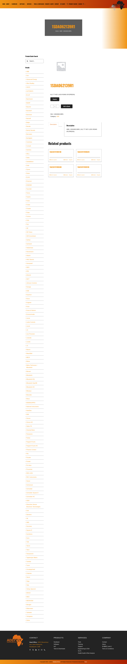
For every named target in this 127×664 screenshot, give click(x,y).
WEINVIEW (29, 600)
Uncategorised (30, 569)
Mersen (28, 371)
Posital (28, 461)
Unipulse (29, 573)
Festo (28, 200)
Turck (28, 565)
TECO (28, 546)
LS (27, 345)
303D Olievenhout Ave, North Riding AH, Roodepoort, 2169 (38, 644)
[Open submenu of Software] (25, 4)
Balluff (28, 103)
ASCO (28, 87)
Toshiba (28, 561)
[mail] (41, 649)
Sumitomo (29, 534)
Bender (28, 126)
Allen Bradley (30, 83)
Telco (28, 549)
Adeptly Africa (56, 661)
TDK (27, 542)
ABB (58, 116)
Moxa (28, 398)
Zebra (28, 620)
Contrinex (29, 142)
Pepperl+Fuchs (30, 442)
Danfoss (28, 150)
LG (27, 330)
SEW (27, 500)
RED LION (29, 473)
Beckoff (28, 118)
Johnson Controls (31, 283)
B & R (28, 95)
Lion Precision (30, 334)
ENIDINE (29, 185)
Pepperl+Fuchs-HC (32, 445)
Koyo (27, 306)
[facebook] (30, 649)
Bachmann (29, 99)
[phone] (44, 649)
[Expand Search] (85, 4)
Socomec (29, 526)
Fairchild (29, 189)
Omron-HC (29, 422)
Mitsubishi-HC (30, 387)
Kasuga (28, 287)
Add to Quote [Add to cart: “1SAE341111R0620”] (82, 159)
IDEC (28, 267)
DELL (28, 153)
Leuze (28, 326)
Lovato (28, 341)
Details (66, 159)
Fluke (28, 212)
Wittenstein (29, 608)
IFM (27, 271)
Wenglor (28, 604)
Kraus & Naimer (31, 310)
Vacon (28, 577)
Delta (28, 157)
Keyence (29, 294)
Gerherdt (29, 244)
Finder (28, 204)
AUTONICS (29, 91)
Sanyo (28, 481)
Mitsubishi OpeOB (31, 383)
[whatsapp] (38, 649)
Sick (27, 510)
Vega (27, 581)
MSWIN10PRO (30, 402)
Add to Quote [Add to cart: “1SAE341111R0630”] (54, 175)
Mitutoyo (28, 391)
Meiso (28, 361)
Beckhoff (29, 110)
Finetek (28, 208)
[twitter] (33, 649)
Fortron (28, 216)
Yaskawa (29, 612)
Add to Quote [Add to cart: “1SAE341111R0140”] (54, 159)
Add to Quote (66, 106)
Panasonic (29, 434)
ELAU (28, 177)
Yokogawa (29, 616)
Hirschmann (30, 251)
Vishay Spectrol (31, 589)
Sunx (27, 538)
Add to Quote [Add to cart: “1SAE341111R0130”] (82, 175)
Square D (29, 530)
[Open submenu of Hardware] (18, 4)
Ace (27, 75)
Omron (28, 418)
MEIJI (28, 357)
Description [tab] (53, 124)
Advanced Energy (31, 79)
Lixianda (28, 337)
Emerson (29, 181)
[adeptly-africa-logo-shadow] (116, 1)
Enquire (55, 99)
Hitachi (28, 255)
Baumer (28, 107)
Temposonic (30, 553)
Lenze (28, 318)
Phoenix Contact (31, 449)
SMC (27, 522)
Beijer (28, 122)
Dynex (28, 169)
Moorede (29, 395)
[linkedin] (36, 649)
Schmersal (29, 485)
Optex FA (29, 426)
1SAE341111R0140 (55, 152)
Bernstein (29, 134)
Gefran (28, 240)
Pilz (27, 453)
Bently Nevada (30, 130)
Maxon (28, 349)
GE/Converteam (31, 236)
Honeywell (29, 263)
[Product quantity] (54, 106)
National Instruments (32, 406)
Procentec (29, 469)
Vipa (27, 585)
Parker (28, 438)
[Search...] (34, 61)
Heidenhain (29, 247)
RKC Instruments (31, 477)
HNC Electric (30, 259)
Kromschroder (30, 314)
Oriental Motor (30, 430)
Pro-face (28, 465)
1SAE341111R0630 (56, 167)
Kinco (28, 298)
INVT (27, 279)
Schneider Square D (32, 492)
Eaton (28, 173)
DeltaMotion (30, 161)
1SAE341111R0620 (83, 152)
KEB (27, 291)
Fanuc (28, 193)
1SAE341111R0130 (83, 167)
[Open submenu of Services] (32, 4)
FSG (27, 220)
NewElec (29, 410)
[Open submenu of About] (10, 4)
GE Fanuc (29, 232)
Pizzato (28, 457)
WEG (28, 596)
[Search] (81, 4)
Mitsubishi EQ (30, 379)
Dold (27, 165)
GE (27, 228)
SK (27, 518)
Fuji (27, 224)
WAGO (28, 593)
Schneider (29, 489)
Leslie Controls (30, 322)
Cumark (28, 146)
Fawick (28, 197)
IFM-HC (28, 275)
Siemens (29, 514)
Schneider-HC (30, 496)
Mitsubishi (29, 375)
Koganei (28, 302)
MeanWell (29, 353)
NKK (27, 414)
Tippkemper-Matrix (32, 557)
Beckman (29, 114)
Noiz (86, 661)
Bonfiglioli (29, 138)
